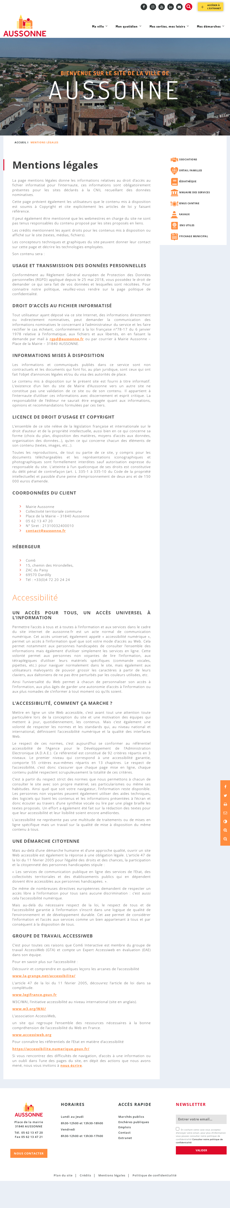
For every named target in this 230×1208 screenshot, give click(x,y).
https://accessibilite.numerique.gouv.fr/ (50, 1076)
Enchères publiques (133, 1149)
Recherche (188, 6)
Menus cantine (188, 230)
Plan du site (63, 1202)
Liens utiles (186, 252)
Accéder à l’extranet (214, 7)
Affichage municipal (192, 263)
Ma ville (75, 58)
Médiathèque (187, 208)
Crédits (85, 1202)
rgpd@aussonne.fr (67, 366)
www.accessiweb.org (31, 1062)
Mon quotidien (109, 58)
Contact (124, 1160)
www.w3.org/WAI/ (29, 1036)
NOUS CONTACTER (29, 1180)
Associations (187, 186)
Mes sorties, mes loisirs (157, 58)
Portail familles (189, 197)
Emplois (124, 1154)
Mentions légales (111, 1202)
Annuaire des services (193, 219)
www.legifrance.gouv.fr (34, 1021)
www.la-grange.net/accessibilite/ (43, 1003)
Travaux (183, 241)
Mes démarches (207, 58)
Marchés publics (131, 1144)
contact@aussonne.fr (46, 557)
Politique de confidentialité (155, 1202)
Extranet (125, 1165)
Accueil (21, 169)
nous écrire (71, 1092)
